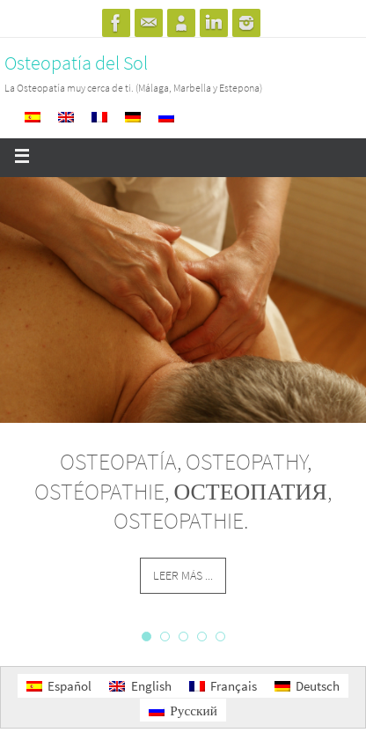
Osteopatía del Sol (76, 62)
